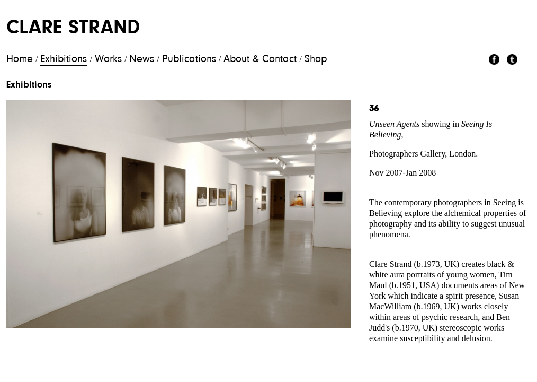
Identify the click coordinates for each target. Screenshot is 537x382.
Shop (316, 59)
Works (108, 59)
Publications (189, 59)
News (141, 59)
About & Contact (260, 59)
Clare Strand (73, 28)
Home (19, 59)
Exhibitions (63, 59)
